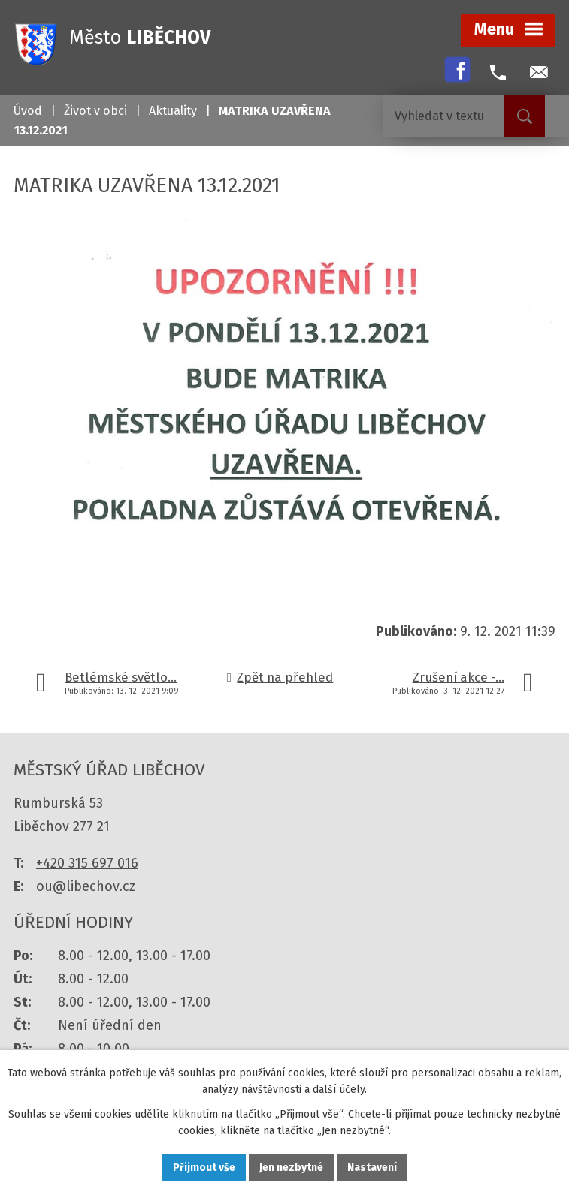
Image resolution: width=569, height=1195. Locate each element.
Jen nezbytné (291, 1167)
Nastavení (372, 1167)
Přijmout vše (204, 1167)
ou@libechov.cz (85, 886)
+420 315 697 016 (87, 863)
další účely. (340, 1090)
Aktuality (173, 111)
